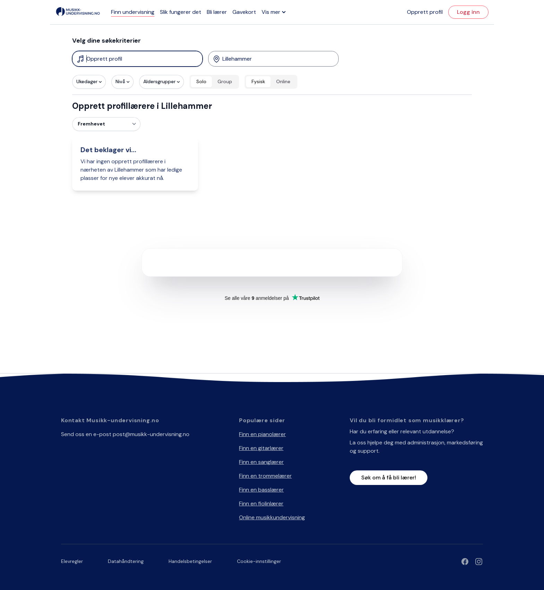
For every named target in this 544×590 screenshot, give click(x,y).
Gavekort (244, 12)
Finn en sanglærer (261, 462)
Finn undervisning (132, 12)
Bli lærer (217, 12)
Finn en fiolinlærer (261, 503)
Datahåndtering (126, 561)
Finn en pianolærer (262, 434)
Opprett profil (425, 12)
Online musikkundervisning (272, 517)
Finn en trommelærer (265, 475)
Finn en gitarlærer (261, 448)
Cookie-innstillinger (259, 561)
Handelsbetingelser (190, 561)
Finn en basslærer (261, 489)
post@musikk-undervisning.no (151, 434)
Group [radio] (225, 81)
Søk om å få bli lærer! (388, 477)
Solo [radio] (201, 81)
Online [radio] (283, 81)
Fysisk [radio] (258, 81)
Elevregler (72, 561)
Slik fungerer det (180, 12)
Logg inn (468, 12)
